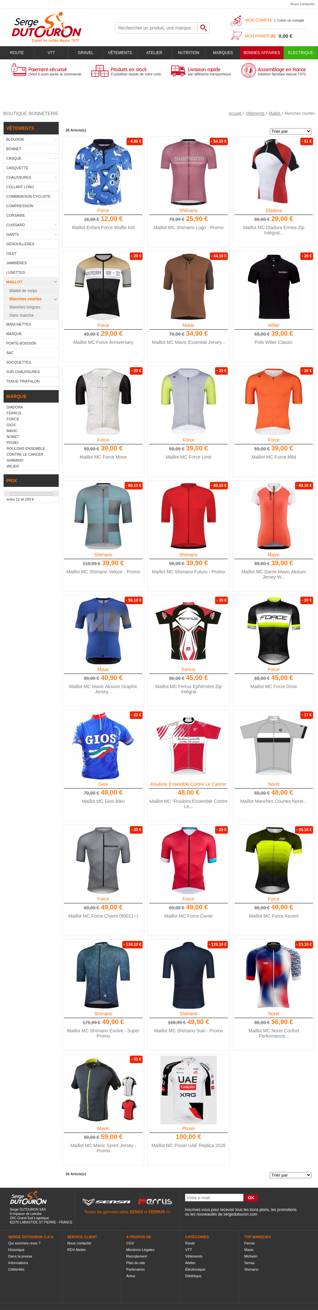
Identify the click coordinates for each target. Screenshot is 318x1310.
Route (17, 52)
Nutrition (188, 52)
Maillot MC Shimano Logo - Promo (188, 227)
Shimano (188, 210)
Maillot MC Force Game (188, 916)
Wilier (274, 325)
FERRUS (157, 1212)
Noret (273, 784)
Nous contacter (302, 4)
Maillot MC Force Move (103, 457)
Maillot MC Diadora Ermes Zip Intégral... (274, 230)
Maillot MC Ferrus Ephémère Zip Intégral (188, 689)
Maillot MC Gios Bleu (103, 801)
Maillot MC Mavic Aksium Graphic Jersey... (103, 689)
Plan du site (135, 1263)
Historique (16, 1250)
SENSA (136, 1212)
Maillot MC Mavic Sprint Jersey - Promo (103, 1148)
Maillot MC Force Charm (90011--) (103, 916)
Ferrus (188, 669)
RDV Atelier (76, 1250)
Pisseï (188, 1128)
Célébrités (16, 1269)
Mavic (189, 325)
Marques (223, 52)
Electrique (300, 52)
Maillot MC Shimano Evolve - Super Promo (103, 1033)
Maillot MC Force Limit (188, 457)
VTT (51, 52)
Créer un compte (290, 20)
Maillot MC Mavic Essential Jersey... (188, 342)
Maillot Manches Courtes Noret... (273, 801)
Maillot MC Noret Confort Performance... (273, 1033)
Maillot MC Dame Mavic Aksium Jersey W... (274, 574)
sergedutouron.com (240, 1214)
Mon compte (258, 20)
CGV (130, 1243)
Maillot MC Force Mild (273, 457)
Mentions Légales (140, 1250)
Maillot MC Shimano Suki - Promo (188, 1030)
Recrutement (136, 1256)
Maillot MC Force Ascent (274, 916)
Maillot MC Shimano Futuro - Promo (188, 571)
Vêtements (120, 52)
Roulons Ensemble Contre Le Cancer (188, 784)
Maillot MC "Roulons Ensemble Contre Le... (188, 804)
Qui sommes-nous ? (24, 1243)
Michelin (250, 1256)
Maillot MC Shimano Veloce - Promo (103, 571)
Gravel (85, 52)
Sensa (249, 1263)
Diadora (274, 210)
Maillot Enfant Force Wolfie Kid (103, 227)
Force (103, 210)
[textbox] (156, 28)
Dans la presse (20, 1256)
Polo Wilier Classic (274, 342)
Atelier (154, 52)
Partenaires (135, 1269)
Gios (103, 784)
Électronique (195, 1269)
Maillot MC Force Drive (273, 686)
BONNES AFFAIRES (262, 52)
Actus (130, 1276)
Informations (18, 1263)
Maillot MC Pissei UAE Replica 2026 (188, 1145)
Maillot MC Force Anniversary (103, 342)
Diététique (193, 1276)
